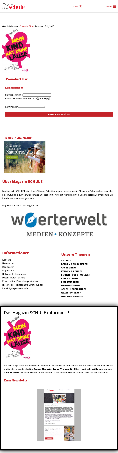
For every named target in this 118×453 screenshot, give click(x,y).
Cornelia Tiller (17, 79)
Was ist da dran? (71, 292)
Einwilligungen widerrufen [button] (15, 288)
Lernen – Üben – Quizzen (75, 274)
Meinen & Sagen (70, 285)
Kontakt (6, 259)
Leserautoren (70, 281)
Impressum (8, 270)
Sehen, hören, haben (74, 289)
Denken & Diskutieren (74, 263)
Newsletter (8, 263)
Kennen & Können (72, 271)
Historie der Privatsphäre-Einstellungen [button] (22, 284)
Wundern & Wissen (72, 296)
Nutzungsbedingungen (14, 273)
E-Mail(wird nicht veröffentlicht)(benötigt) (27, 98)
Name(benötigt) (13, 94)
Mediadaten (8, 266)
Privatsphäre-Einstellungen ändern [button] (20, 281)
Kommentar (11, 106)
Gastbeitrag (69, 267)
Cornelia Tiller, (27, 26)
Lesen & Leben (69, 278)
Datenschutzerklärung (13, 277)
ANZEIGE (66, 260)
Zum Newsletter (16, 380)
